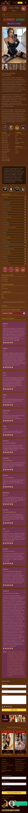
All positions (5, 256)
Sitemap (4, 789)
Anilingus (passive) (6, 202)
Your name (4, 684)
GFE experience (5, 222)
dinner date (4, 258)
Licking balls (5, 229)
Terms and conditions (7, 796)
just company (5, 261)
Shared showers (5, 204)
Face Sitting (5, 197)
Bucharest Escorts (20, 759)
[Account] (14, 784)
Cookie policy (5, 798)
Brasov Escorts (19, 765)
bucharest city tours (6, 263)
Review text (5, 694)
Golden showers (5, 224)
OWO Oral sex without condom (9, 227)
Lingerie (4, 234)
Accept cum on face (6, 207)
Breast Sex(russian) (6, 242)
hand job (4, 219)
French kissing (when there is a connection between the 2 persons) (13, 245)
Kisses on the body (6, 251)
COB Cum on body (6, 209)
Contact (4, 768)
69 (3, 199)
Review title (5, 689)
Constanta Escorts (20, 763)
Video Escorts (19, 770)
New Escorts (5, 763)
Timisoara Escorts (20, 766)
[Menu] (25, 2)
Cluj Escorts (18, 761)
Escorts (4, 761)
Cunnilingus (5, 214)
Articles (4, 759)
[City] (14, 778)
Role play (4, 232)
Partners (4, 766)
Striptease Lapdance (6, 253)
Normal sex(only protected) (8, 248)
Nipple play (4, 239)
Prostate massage (6, 237)
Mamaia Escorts (19, 768)
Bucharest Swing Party (6, 771)
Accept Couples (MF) (6, 217)
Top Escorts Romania (7, 765)
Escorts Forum (6, 787)
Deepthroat (4, 212)
